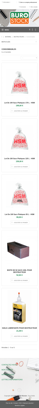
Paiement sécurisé (28, 403)
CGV (20, 403)
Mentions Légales (20, 405)
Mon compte (33, 7)
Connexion (22, 7)
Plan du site (9, 403)
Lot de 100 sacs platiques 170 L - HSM (19, 103)
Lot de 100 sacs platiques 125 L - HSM (19, 158)
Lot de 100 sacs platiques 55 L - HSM (19, 214)
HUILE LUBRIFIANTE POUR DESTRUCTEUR (19, 328)
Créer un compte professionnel (28, 2)
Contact (16, 403)
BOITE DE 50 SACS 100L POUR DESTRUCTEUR (19, 271)
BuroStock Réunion (20, 396)
